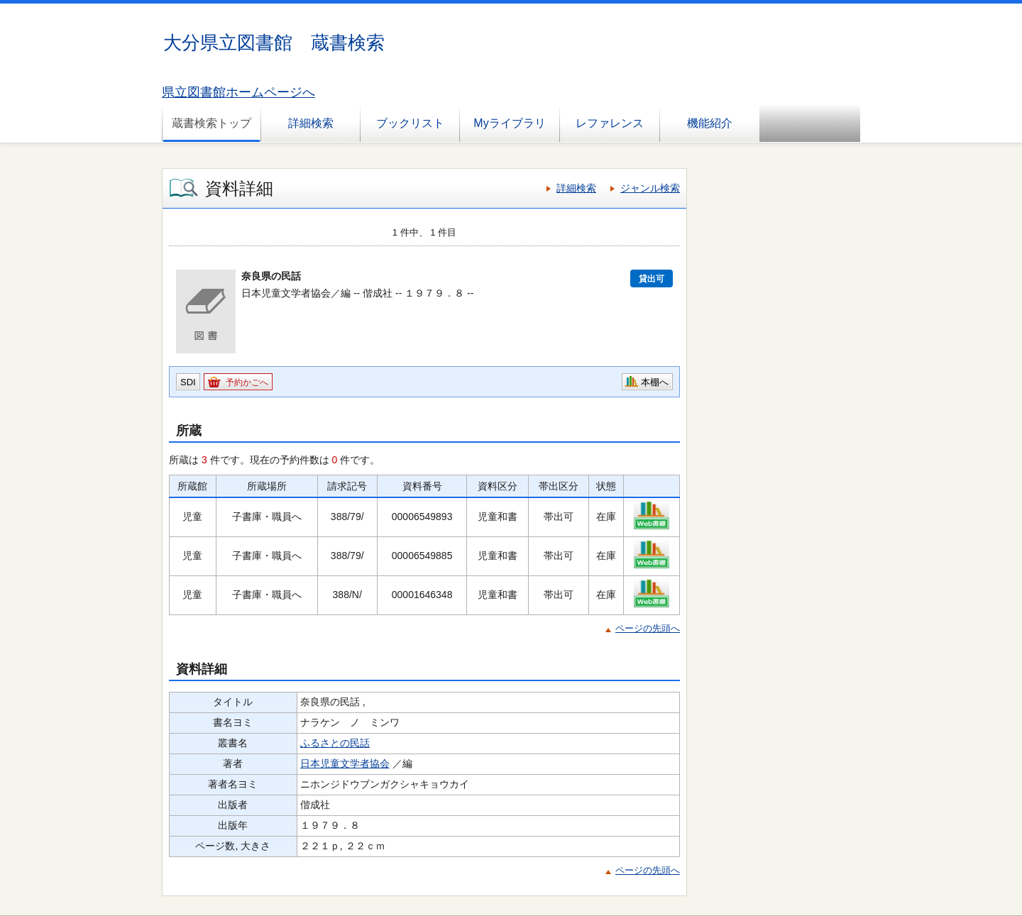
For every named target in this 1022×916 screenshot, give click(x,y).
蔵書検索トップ (211, 123)
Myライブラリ (509, 123)
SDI (188, 382)
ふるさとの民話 (335, 743)
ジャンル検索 (650, 188)
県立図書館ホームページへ (238, 92)
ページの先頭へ (647, 628)
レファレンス (610, 123)
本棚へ (655, 382)
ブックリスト (410, 123)
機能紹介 (709, 123)
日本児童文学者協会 (345, 763)
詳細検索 (311, 123)
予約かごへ (247, 382)
